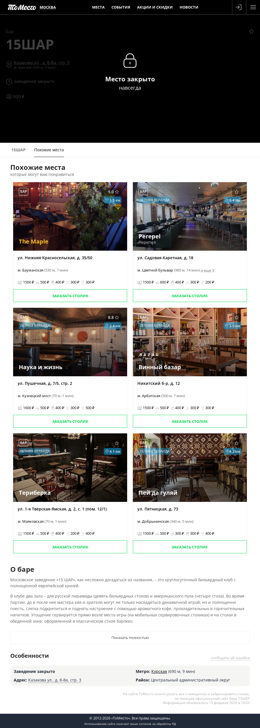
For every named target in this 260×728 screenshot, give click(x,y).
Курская (159, 671)
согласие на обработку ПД (157, 724)
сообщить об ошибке (230, 657)
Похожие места (49, 149)
